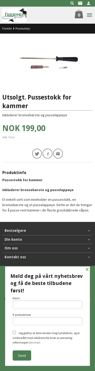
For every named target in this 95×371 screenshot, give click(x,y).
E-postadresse (48, 319)
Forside (7, 28)
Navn (48, 302)
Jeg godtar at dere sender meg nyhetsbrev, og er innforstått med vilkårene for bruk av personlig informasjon (46, 337)
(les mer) (34, 342)
